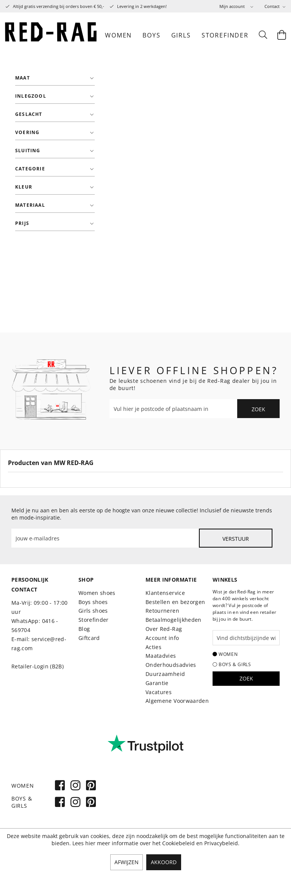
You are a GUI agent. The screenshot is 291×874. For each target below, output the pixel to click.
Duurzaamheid (165, 673)
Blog (84, 628)
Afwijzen (126, 862)
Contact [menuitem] (272, 6)
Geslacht (28, 114)
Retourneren (162, 610)
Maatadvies (161, 655)
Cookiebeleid (178, 843)
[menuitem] (236, 6)
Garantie (157, 683)
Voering (27, 132)
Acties (153, 647)
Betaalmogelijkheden (174, 619)
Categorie (30, 168)
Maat (22, 78)
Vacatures (159, 692)
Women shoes (97, 592)
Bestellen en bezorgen (175, 602)
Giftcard (89, 637)
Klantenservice (165, 592)
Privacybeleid (221, 843)
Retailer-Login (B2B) (37, 666)
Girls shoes (93, 610)
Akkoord (164, 862)
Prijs (22, 223)
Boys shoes (93, 602)
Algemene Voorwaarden (177, 700)
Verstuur (235, 538)
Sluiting (28, 150)
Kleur (23, 187)
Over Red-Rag (164, 628)
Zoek (258, 409)
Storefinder (93, 619)
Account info (162, 637)
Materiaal (30, 205)
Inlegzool (30, 96)
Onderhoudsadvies (171, 664)
